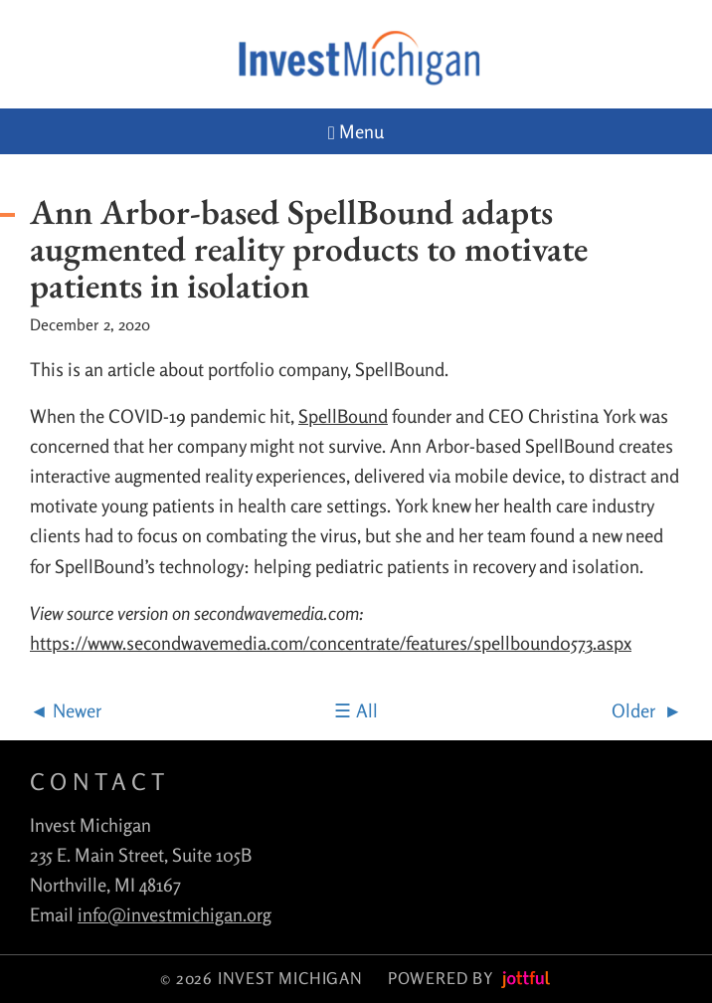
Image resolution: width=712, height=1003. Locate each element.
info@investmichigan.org (174, 914)
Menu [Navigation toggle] (356, 131)
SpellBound (343, 416)
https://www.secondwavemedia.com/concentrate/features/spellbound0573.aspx (330, 643)
